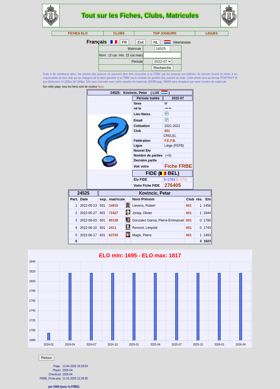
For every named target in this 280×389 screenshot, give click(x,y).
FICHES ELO (78, 33)
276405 (173, 185)
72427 (113, 213)
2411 (112, 228)
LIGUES (212, 33)
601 (167, 131)
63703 (113, 235)
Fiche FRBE (178, 166)
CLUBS (118, 33)
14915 (113, 206)
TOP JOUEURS (165, 33)
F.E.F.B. (170, 141)
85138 (113, 220)
